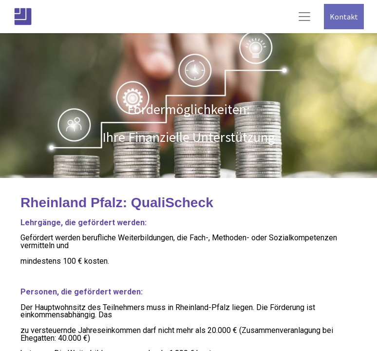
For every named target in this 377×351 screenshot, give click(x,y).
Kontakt (344, 16)
